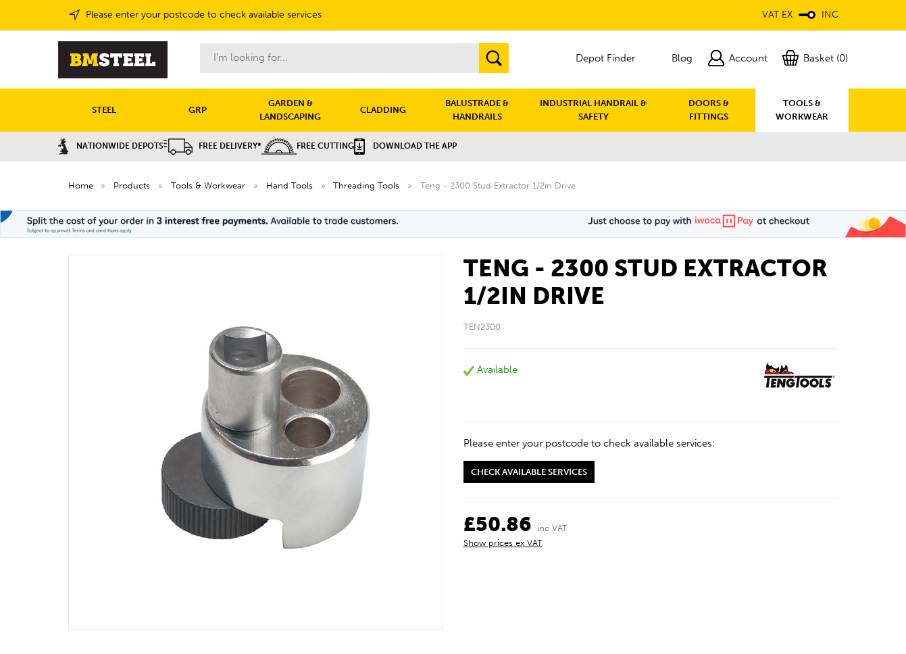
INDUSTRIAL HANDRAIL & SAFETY (593, 110)
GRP (197, 110)
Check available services (529, 472)
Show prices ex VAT (503, 543)
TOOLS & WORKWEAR (802, 110)
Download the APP (405, 146)
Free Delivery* (212, 146)
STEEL (104, 110)
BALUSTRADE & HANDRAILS (477, 110)
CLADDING (383, 110)
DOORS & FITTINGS (708, 110)
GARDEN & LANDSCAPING (290, 110)
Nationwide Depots (110, 146)
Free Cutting (307, 146)
